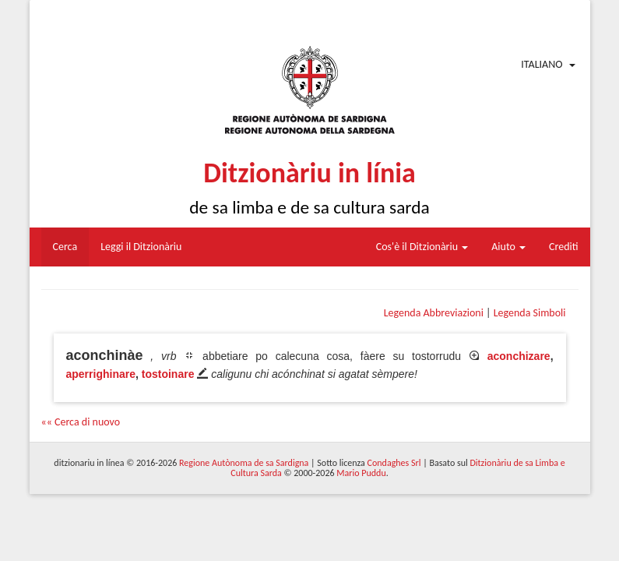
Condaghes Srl (394, 462)
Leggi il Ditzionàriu (140, 246)
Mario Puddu (360, 473)
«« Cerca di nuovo (81, 422)
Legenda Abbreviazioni (434, 312)
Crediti (564, 246)
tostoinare (168, 374)
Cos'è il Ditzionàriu (422, 246)
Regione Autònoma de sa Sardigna (243, 462)
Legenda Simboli (530, 312)
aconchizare (518, 356)
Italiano (541, 64)
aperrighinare (100, 374)
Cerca (65, 246)
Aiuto (508, 246)
